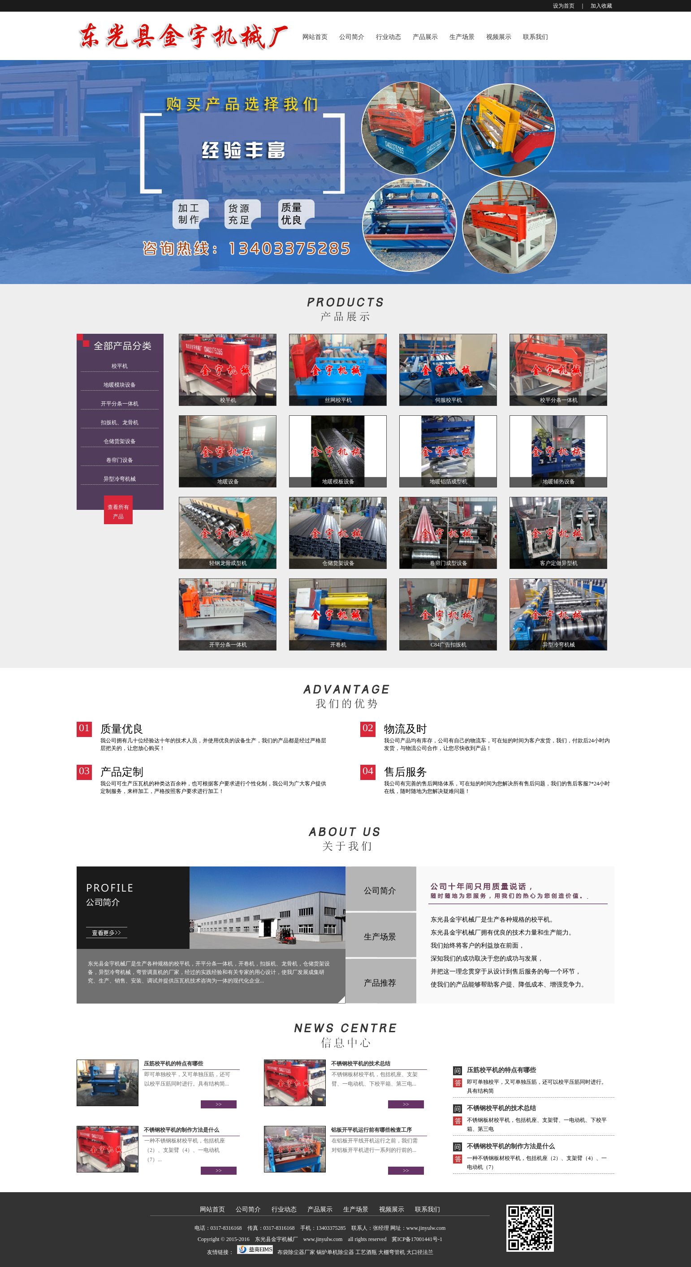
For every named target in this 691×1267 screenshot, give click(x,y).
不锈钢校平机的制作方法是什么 (181, 1130)
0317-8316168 (226, 1228)
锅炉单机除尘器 (335, 1252)
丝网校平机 (338, 400)
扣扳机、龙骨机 (119, 422)
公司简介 (351, 37)
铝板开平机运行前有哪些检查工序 (371, 1130)
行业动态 (388, 37)
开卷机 (338, 645)
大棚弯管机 (391, 1252)
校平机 (120, 366)
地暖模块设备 (120, 385)
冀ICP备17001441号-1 (417, 1239)
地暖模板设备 (338, 481)
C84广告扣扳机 (448, 645)
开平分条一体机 (119, 404)
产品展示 (425, 37)
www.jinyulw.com (426, 1228)
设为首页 (563, 6)
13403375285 (331, 1228)
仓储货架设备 (120, 441)
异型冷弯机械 (120, 479)
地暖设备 (228, 481)
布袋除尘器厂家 (296, 1252)
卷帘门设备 (119, 460)
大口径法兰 (419, 1252)
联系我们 (535, 37)
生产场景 (462, 37)
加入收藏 (601, 6)
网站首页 (315, 37)
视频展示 (498, 37)
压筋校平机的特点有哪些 (173, 1063)
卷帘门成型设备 (448, 563)
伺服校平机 (448, 400)
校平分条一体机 (559, 400)
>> (219, 1104)
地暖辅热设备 (559, 481)
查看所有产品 (118, 512)
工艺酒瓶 (366, 1252)
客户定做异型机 (559, 563)
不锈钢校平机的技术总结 (360, 1063)
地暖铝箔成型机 (448, 481)
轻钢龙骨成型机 (228, 563)
